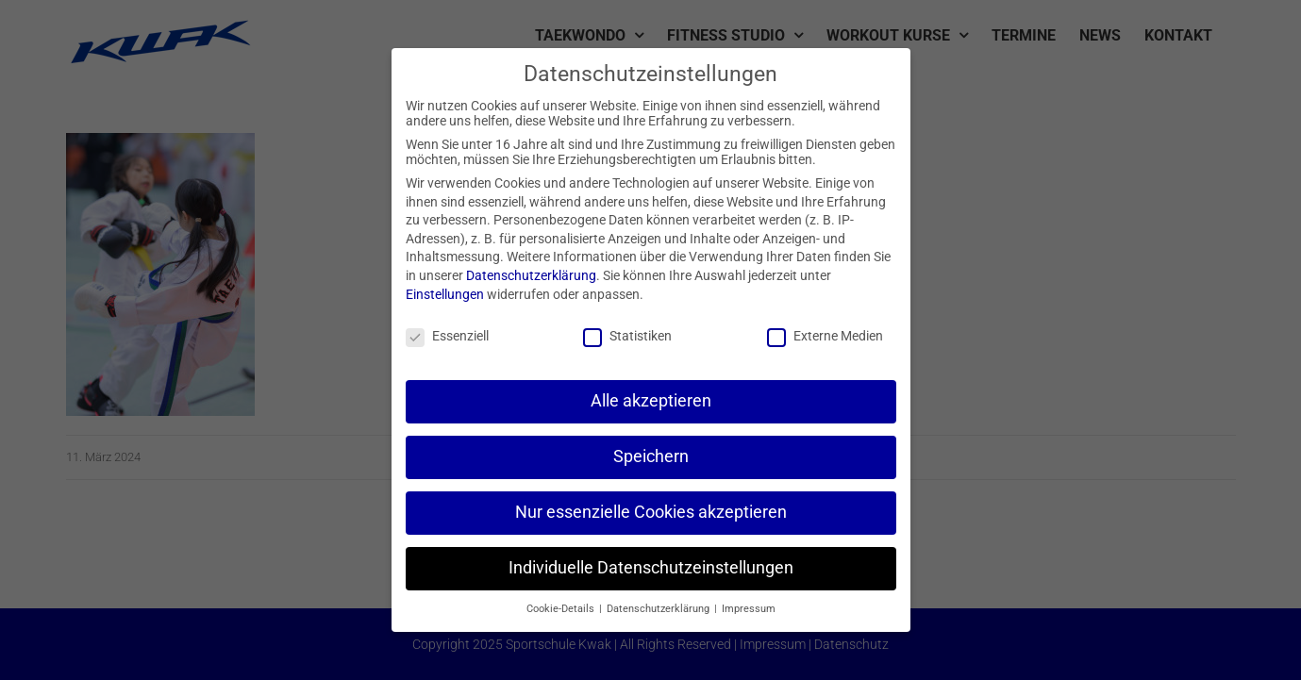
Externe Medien (825, 335)
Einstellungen (445, 294)
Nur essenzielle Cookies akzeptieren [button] (651, 512)
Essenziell (447, 335)
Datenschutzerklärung (531, 275)
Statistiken (627, 335)
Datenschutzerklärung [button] (659, 609)
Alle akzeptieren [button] (651, 400)
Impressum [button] (749, 609)
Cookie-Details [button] (561, 609)
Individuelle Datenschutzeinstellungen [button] (651, 567)
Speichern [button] (651, 456)
